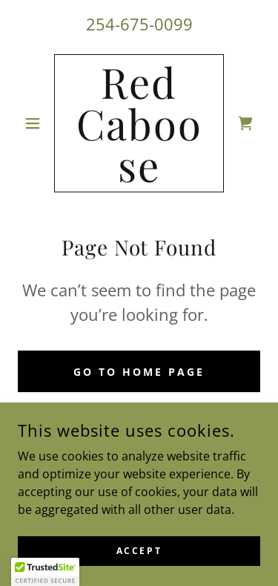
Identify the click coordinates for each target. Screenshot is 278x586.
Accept (139, 550)
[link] (139, 123)
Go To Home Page (139, 372)
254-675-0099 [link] (139, 24)
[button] (36, 123)
